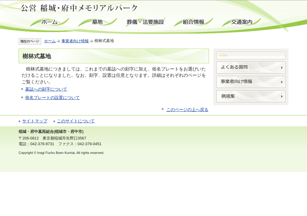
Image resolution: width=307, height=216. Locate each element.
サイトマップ (34, 121)
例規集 (250, 96)
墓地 (98, 22)
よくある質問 (250, 68)
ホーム (50, 22)
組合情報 (194, 22)
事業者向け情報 (75, 41)
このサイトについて (76, 121)
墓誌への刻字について (46, 89)
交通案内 (242, 22)
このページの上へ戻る (187, 109)
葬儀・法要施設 (146, 22)
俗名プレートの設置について (52, 97)
